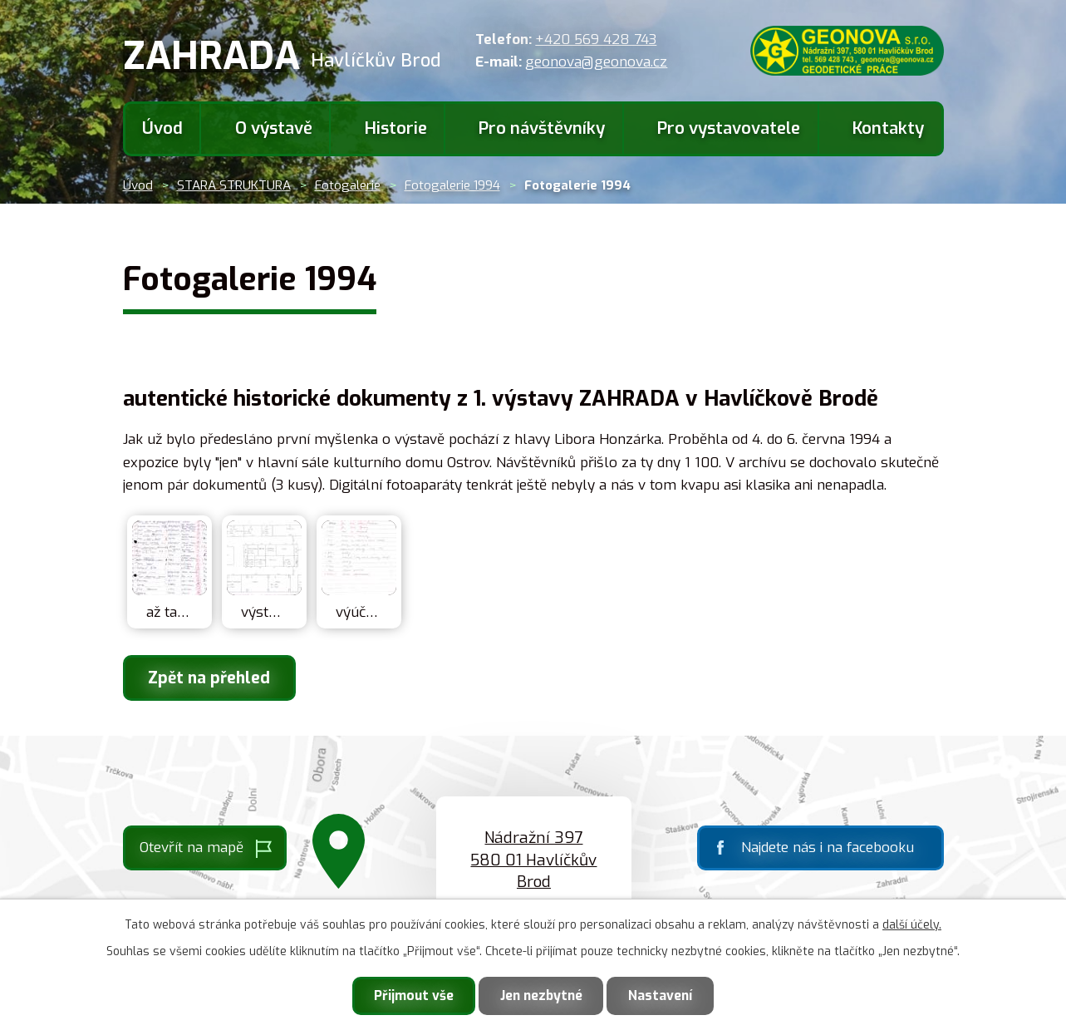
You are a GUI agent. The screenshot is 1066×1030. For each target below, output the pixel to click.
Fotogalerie (348, 185)
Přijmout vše (408, 994)
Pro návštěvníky (542, 128)
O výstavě (273, 128)
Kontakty (888, 128)
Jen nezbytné (541, 994)
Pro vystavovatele (728, 128)
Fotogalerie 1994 (452, 185)
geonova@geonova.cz (596, 61)
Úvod (162, 128)
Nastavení (665, 994)
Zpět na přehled (212, 678)
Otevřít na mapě (191, 848)
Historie (396, 128)
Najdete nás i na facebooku (827, 848)
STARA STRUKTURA (234, 185)
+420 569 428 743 (595, 39)
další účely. (911, 923)
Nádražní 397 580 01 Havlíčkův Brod (533, 860)
